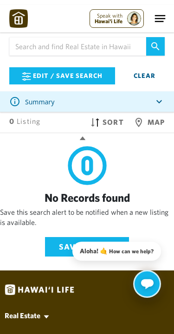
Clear (144, 75)
